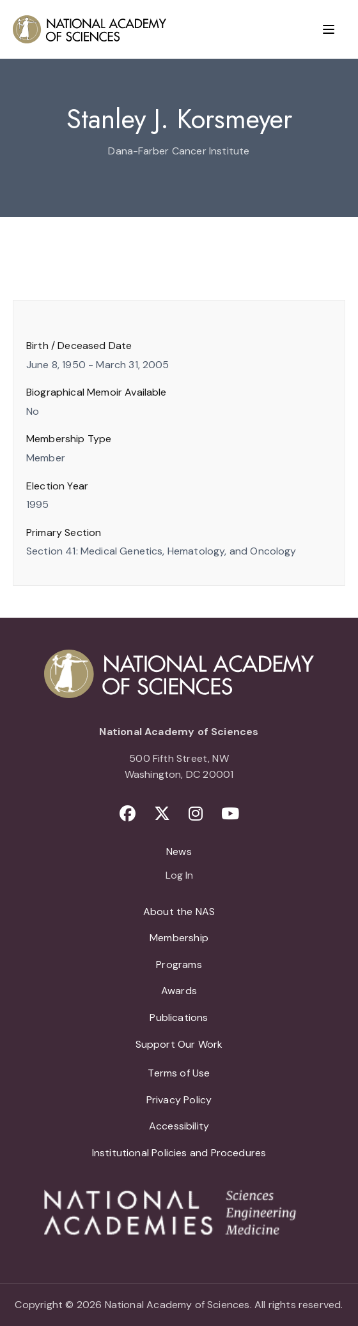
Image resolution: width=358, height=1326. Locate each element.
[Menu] (328, 29)
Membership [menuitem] (179, 937)
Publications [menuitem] (179, 1017)
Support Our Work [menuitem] (179, 1044)
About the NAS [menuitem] (179, 911)
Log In (179, 876)
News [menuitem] (179, 851)
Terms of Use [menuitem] (179, 1073)
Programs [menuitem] (178, 964)
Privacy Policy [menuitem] (179, 1099)
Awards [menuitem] (179, 990)
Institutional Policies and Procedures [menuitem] (179, 1152)
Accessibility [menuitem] (179, 1126)
